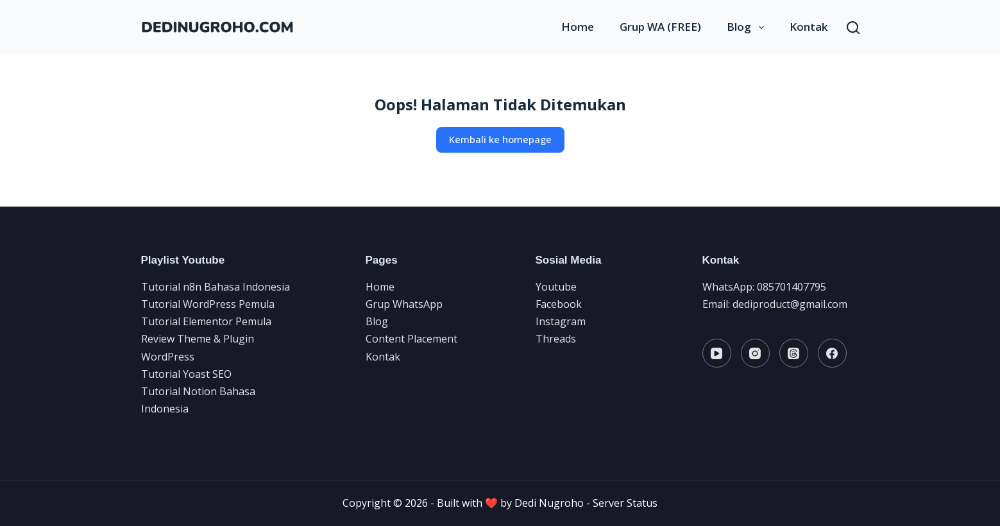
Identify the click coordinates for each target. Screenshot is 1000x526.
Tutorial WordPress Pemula (208, 304)
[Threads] (793, 353)
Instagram (561, 321)
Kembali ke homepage (500, 139)
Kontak (808, 26)
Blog (747, 27)
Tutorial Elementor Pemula (206, 321)
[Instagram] (755, 353)
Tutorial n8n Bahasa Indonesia (215, 287)
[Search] (853, 27)
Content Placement (411, 339)
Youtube (556, 287)
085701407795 (791, 287)
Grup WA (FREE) (660, 26)
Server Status (625, 503)
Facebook (559, 304)
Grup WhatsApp (404, 304)
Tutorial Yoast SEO (186, 374)
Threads (556, 339)
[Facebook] (832, 353)
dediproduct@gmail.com (790, 304)
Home (577, 26)
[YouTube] (716, 353)
